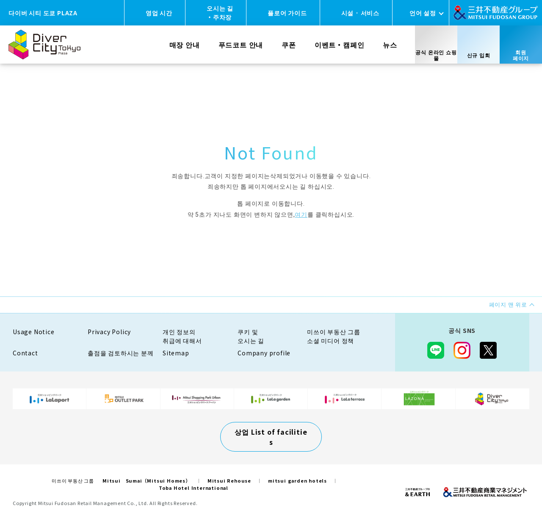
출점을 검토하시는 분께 (121, 353)
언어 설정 (422, 12)
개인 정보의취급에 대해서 (182, 336)
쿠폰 (289, 44)
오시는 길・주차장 (220, 12)
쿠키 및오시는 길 (251, 336)
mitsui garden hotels (297, 480)
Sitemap (176, 353)
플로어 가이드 (287, 12)
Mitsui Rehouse (229, 480)
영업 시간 (159, 12)
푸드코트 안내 (240, 44)
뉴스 (390, 44)
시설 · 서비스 (360, 12)
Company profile (264, 353)
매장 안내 (184, 44)
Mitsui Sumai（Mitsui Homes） (146, 480)
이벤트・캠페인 (340, 44)
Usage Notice (34, 331)
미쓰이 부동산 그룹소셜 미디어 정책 (333, 336)
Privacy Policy (109, 331)
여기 (301, 214)
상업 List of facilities (271, 437)
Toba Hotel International (193, 487)
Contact (25, 353)
